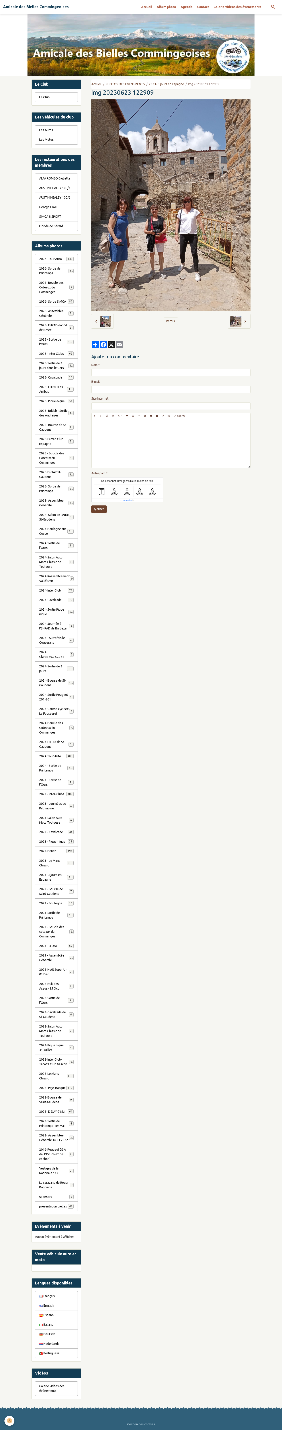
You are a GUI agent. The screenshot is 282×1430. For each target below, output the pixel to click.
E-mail (95, 381)
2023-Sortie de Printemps (56, 915)
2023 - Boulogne (56, 903)
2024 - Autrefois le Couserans (56, 640)
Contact (203, 7)
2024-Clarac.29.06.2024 (56, 654)
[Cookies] (9, 1421)
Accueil (146, 7)
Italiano (46, 1324)
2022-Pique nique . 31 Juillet (56, 1047)
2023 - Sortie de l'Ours (56, 782)
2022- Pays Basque (56, 1088)
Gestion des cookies (141, 1424)
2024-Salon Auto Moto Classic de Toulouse (57, 562)
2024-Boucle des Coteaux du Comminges (56, 727)
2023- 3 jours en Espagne (166, 84)
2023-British (56, 851)
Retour (170, 321)
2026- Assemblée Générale (56, 313)
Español (47, 1315)
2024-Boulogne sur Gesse (56, 531)
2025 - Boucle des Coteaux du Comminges (57, 458)
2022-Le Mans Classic (56, 1076)
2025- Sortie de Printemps (56, 489)
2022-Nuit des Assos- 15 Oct (56, 986)
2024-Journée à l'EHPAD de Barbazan (56, 626)
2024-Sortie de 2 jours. (56, 669)
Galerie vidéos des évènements (237, 7)
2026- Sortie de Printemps (56, 271)
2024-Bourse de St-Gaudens (56, 683)
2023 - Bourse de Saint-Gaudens (56, 891)
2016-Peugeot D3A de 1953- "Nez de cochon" (57, 1154)
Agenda (186, 7)
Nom (94, 365)
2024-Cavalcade (56, 600)
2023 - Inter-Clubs (56, 794)
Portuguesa (49, 1353)
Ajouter (99, 509)
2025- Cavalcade (56, 377)
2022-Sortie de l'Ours (56, 1000)
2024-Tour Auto (56, 756)
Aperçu (179, 416)
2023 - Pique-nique (56, 841)
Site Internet (99, 398)
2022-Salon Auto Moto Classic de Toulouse (57, 1031)
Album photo (166, 7)
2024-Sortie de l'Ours (56, 545)
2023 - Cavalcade (56, 832)
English (46, 1305)
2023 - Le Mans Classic (56, 863)
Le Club (44, 97)
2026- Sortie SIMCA (56, 301)
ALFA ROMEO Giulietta (54, 178)
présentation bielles (56, 1206)
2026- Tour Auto (56, 259)
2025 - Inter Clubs (56, 353)
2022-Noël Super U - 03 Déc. (56, 972)
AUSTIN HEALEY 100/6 (54, 197)
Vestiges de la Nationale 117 (56, 1171)
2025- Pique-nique (56, 401)
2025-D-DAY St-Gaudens (56, 474)
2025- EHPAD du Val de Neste (56, 327)
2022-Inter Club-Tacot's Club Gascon (56, 1062)
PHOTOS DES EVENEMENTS (125, 84)
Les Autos (46, 130)
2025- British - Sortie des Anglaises (56, 413)
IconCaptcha (126, 500)
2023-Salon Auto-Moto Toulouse (56, 820)
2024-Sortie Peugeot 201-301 (56, 697)
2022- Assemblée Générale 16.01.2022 (56, 1138)
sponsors (56, 1197)
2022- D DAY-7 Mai (56, 1111)
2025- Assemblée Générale (56, 503)
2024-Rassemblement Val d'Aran (56, 578)
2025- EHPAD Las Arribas (56, 389)
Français (47, 1296)
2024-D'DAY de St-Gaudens (56, 744)
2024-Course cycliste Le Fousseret (56, 711)
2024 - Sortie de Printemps (56, 768)
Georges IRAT (48, 207)
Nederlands (49, 1343)
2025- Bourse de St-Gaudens (56, 427)
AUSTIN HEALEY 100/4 (54, 188)
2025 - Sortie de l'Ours (56, 342)
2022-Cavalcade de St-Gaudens (56, 1014)
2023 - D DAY (56, 946)
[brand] (36, 7)
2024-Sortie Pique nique (56, 612)
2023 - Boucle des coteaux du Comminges (56, 931)
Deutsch (47, 1334)
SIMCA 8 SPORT (50, 216)
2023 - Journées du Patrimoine (56, 806)
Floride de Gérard (51, 226)
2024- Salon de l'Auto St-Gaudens (56, 517)
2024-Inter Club (56, 590)
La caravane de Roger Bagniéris (56, 1185)
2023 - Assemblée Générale (56, 958)
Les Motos (46, 139)
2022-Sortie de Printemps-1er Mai (56, 1123)
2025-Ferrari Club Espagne (56, 441)
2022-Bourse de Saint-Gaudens (56, 1100)
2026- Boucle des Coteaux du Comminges (56, 287)
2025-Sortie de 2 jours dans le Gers (56, 365)
